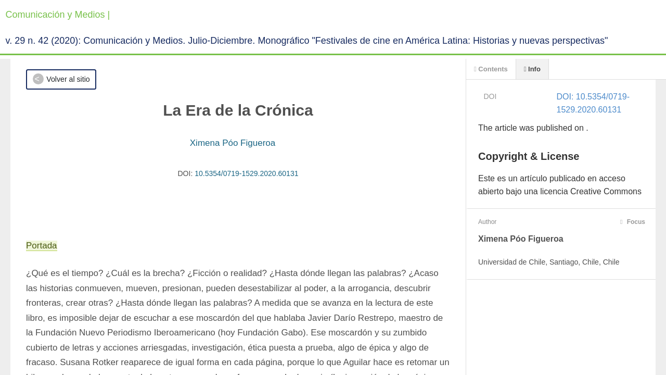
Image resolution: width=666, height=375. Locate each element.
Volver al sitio (67, 79)
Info (532, 69)
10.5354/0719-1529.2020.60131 (246, 173)
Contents (491, 69)
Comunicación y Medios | (58, 14)
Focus (632, 222)
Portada (41, 246)
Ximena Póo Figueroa (232, 143)
